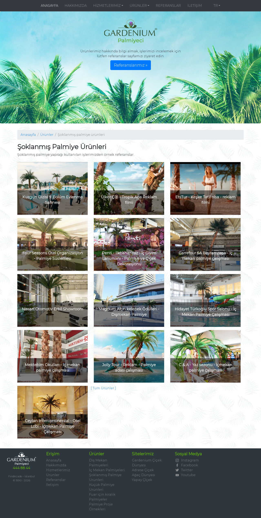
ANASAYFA (51, 5)
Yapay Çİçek (142, 480)
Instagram (187, 460)
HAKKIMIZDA (76, 6)
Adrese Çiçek (143, 470)
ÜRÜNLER (138, 6)
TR (213, 6)
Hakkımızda (56, 465)
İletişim (52, 485)
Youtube (185, 475)
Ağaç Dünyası (143, 475)
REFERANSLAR (168, 6)
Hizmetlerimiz (58, 470)
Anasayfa (28, 135)
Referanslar (56, 480)
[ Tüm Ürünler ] (103, 388)
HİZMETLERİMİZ (107, 6)
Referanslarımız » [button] (130, 65)
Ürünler (46, 135)
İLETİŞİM (194, 6)
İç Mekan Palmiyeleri (107, 470)
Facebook (186, 465)
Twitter (184, 470)
